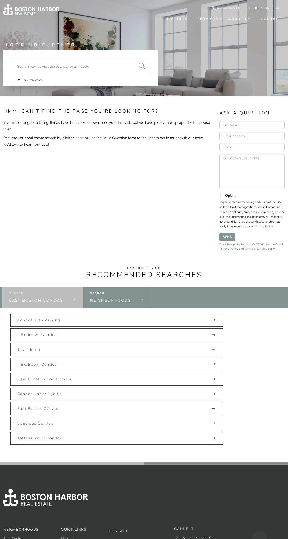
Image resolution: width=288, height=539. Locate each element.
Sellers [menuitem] (66, 472)
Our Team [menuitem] (69, 478)
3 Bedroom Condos (32, 345)
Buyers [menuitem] (67, 466)
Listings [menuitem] (177, 19)
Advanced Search (34, 78)
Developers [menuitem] (70, 483)
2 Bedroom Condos (125, 330)
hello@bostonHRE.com (130, 470)
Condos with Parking (34, 330)
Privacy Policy (264, 229)
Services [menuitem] (207, 19)
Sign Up (277, 8)
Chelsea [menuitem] (10, 466)
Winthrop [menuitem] (11, 489)
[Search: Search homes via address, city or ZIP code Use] (72, 62)
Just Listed (210, 330)
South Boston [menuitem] (14, 483)
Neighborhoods (113, 310)
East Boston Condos (39, 310)
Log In (256, 8)
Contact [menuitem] (271, 19)
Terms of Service (267, 251)
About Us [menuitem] (239, 19)
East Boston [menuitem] (13, 461)
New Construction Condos (132, 345)
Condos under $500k (220, 345)
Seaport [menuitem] (10, 478)
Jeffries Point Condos (220, 360)
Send (227, 239)
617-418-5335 (223, 8)
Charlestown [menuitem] (13, 472)
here (79, 140)
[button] (141, 62)
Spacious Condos (123, 360)
